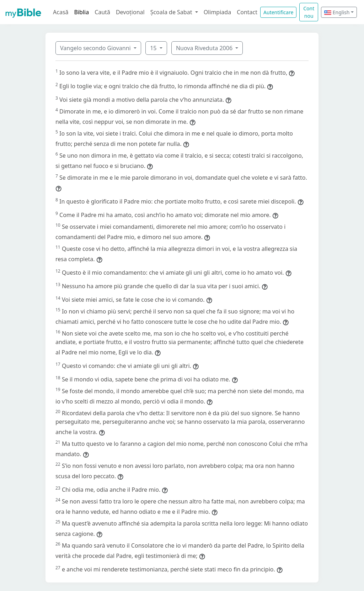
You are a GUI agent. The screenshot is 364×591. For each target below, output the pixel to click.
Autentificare (278, 12)
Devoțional (130, 12)
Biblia (81, 12)
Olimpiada (217, 12)
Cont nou (308, 12)
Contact (247, 12)
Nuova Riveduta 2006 (205, 48)
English (336, 12)
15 (154, 48)
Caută (102, 12)
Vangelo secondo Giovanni (96, 48)
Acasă (61, 12)
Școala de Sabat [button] (172, 12)
